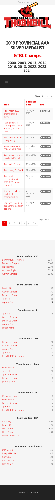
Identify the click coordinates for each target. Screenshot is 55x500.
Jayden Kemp (8, 327)
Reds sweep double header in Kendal (13, 157)
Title (6, 104)
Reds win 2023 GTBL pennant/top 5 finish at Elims (13, 206)
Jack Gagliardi (8, 381)
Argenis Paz (7, 302)
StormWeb (33, 492)
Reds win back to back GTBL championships (12, 194)
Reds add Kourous (12, 164)
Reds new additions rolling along (13, 139)
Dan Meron (7, 428)
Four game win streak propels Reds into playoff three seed (13, 127)
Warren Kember (9, 273)
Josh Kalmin (7, 464)
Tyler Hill (6, 298)
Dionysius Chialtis (10, 320)
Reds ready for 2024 (13, 170)
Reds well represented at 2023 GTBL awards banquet (12, 180)
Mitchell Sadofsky (10, 435)
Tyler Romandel (9, 374)
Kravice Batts (8, 266)
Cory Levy (6, 421)
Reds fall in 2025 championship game (11, 113)
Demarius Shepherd (11, 263)
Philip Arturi (7, 432)
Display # (39, 96)
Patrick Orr (7, 425)
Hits (42, 104)
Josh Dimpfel (8, 460)
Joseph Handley (9, 453)
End (35, 223)
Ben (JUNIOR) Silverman (13, 259)
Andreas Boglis (9, 270)
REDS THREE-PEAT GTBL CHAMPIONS (12, 148)
